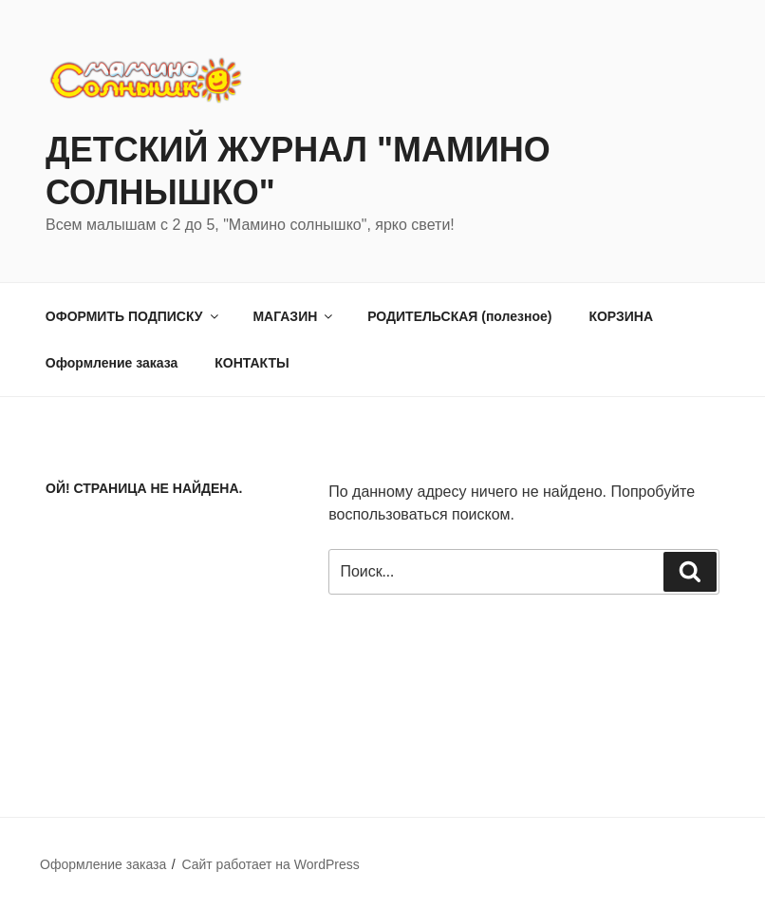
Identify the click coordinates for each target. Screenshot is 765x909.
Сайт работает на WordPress (270, 864)
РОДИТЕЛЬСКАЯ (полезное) (459, 316)
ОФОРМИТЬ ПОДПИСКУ (133, 316)
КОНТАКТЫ (252, 362)
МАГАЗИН (293, 316)
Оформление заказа (112, 362)
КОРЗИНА (620, 316)
